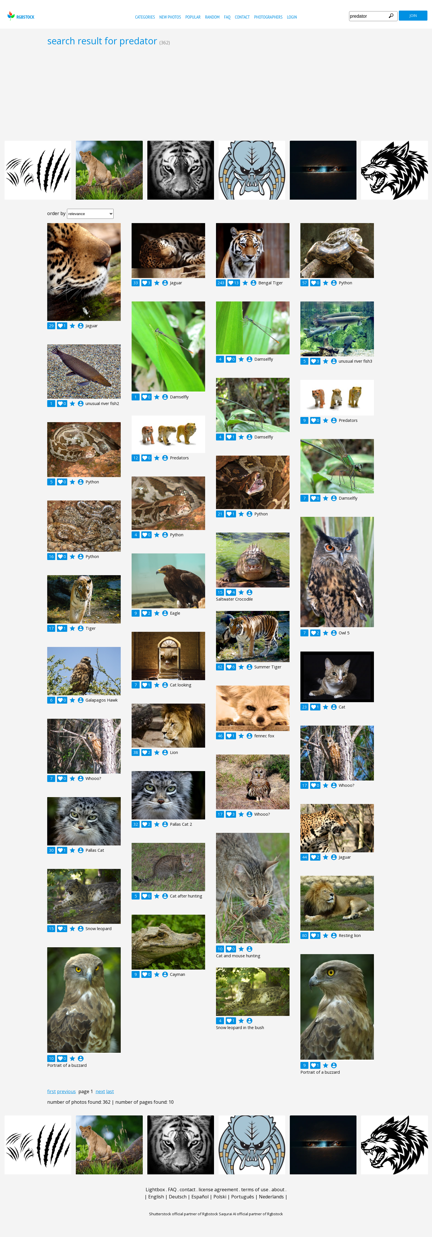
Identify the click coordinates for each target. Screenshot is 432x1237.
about (278, 1189)
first (51, 1091)
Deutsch (178, 1197)
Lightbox (155, 1189)
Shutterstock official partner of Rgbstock (183, 1213)
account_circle (80, 325)
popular (193, 17)
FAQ (227, 17)
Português (242, 1197)
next (100, 1091)
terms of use (254, 1189)
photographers (268, 17)
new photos (170, 17)
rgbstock (20, 16)
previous (66, 1091)
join (413, 15)
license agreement (218, 1189)
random (212, 17)
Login (292, 17)
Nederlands (271, 1197)
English (156, 1197)
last (110, 1091)
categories (145, 17)
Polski (219, 1197)
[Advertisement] (216, 93)
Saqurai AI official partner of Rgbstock (251, 1213)
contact (242, 17)
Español (200, 1197)
